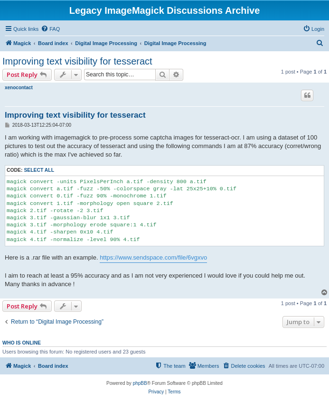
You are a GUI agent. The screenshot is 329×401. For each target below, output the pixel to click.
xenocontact (19, 87)
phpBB (140, 383)
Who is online (21, 342)
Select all (39, 170)
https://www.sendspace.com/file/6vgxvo (153, 257)
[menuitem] (50, 29)
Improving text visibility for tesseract (77, 61)
